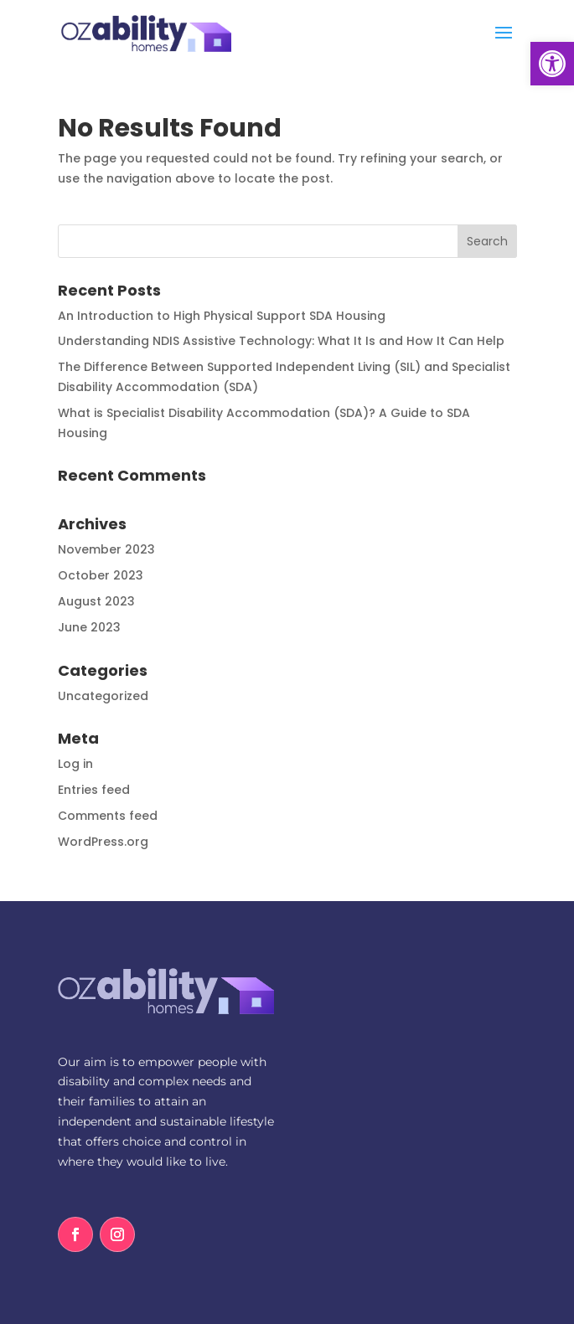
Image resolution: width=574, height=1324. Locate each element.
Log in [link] (75, 763)
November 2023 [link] (106, 549)
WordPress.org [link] (103, 841)
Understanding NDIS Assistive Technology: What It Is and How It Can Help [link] (281, 340)
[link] (552, 63)
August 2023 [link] (96, 601)
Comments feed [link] (108, 815)
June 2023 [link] (89, 627)
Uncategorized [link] (103, 696)
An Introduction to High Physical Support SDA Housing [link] (221, 315)
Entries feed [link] (94, 789)
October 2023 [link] (100, 575)
